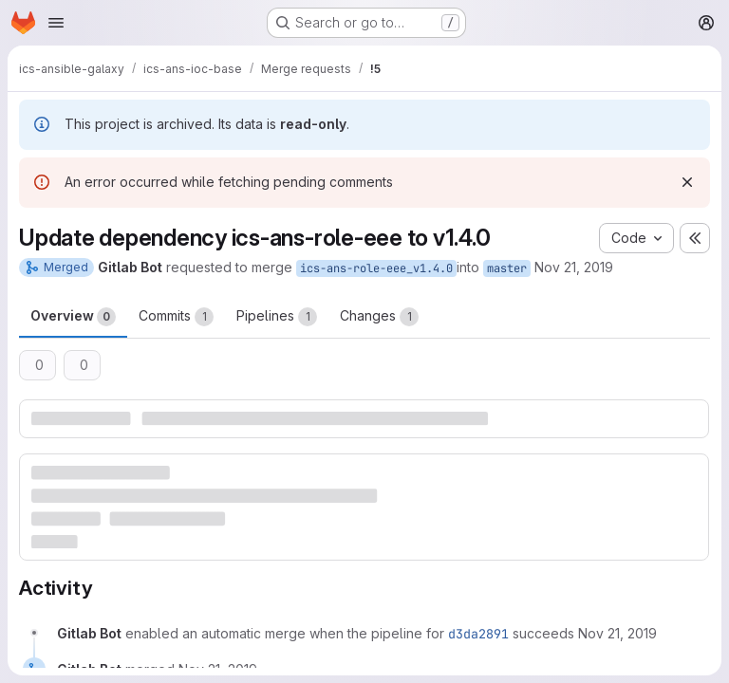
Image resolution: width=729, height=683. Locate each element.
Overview (73, 316)
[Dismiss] (687, 182)
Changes (379, 316)
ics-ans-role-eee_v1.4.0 (376, 268)
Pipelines (276, 316)
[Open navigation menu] (56, 23)
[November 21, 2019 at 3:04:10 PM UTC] (617, 633)
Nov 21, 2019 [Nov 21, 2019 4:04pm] (573, 267)
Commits (176, 316)
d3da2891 (478, 633)
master (507, 268)
